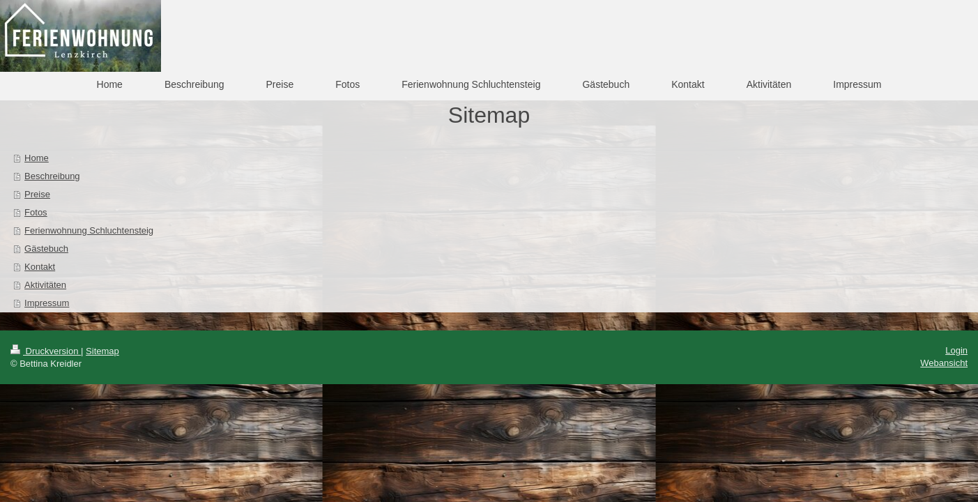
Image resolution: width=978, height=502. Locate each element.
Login (956, 350)
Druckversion (45, 351)
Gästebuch (46, 248)
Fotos (35, 212)
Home (36, 158)
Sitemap (102, 351)
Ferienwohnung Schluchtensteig (88, 230)
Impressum (46, 303)
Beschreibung (52, 176)
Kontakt (39, 266)
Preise (37, 194)
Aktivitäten (45, 285)
